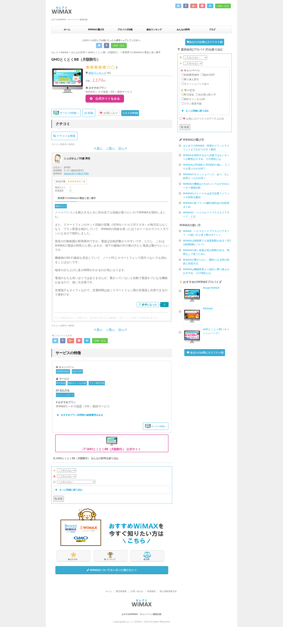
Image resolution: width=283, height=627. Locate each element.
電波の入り (60, 206)
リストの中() (130, 113)
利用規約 (151, 590)
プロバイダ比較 (125, 29)
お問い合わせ (136, 590)
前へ (98, 148)
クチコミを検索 (64, 136)
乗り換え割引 (190, 79)
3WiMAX (208, 308)
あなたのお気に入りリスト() (205, 42)
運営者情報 (121, 590)
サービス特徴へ (66, 113)
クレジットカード (65, 394)
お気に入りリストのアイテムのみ (202, 118)
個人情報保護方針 (168, 590)
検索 (59, 498)
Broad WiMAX (211, 287)
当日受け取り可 (206, 94)
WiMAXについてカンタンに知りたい (112, 570)
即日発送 (60, 383)
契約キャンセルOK (77, 383)
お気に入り (109, 113)
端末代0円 (77, 371)
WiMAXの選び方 (96, 29)
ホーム (67, 29)
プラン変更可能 (96, 383)
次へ (122, 148)
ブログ (212, 29)
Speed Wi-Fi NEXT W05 (76, 173)
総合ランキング (154, 29)
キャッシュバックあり (195, 83)
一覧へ (110, 148)
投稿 (88, 113)
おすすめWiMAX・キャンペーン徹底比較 (142, 613)
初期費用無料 (62, 371)
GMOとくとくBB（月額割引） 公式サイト (112, 443)
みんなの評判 (183, 29)
